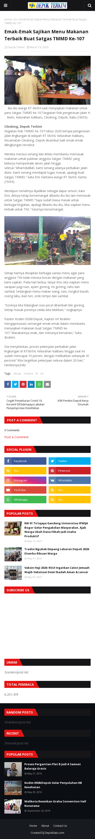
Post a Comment (16, 437)
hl (37, 373)
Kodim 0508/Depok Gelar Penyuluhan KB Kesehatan (53, 785)
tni (15, 19)
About (45, 826)
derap (17, 373)
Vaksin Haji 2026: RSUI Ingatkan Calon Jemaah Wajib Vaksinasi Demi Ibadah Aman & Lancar (57, 570)
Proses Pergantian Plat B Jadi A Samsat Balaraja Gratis (52, 766)
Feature (28, 373)
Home (8, 19)
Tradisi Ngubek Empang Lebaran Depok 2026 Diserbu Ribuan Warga (56, 551)
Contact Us (60, 826)
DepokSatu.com (54, 833)
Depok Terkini (16, 47)
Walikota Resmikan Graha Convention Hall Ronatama (55, 803)
